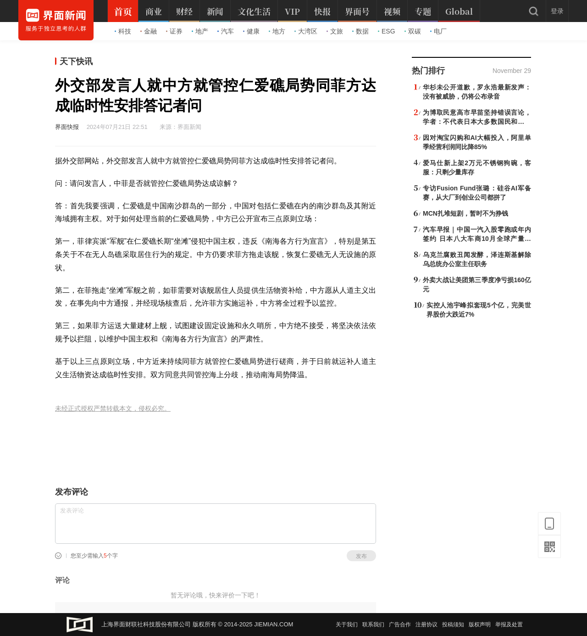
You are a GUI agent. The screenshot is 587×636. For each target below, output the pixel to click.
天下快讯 (76, 61)
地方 (277, 31)
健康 (251, 31)
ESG (386, 31)
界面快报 (67, 126)
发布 (361, 556)
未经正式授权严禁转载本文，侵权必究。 (113, 408)
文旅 (335, 31)
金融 (148, 31)
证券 (174, 31)
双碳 (412, 31)
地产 (200, 31)
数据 (360, 31)
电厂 (438, 31)
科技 (123, 31)
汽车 (225, 31)
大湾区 (305, 31)
